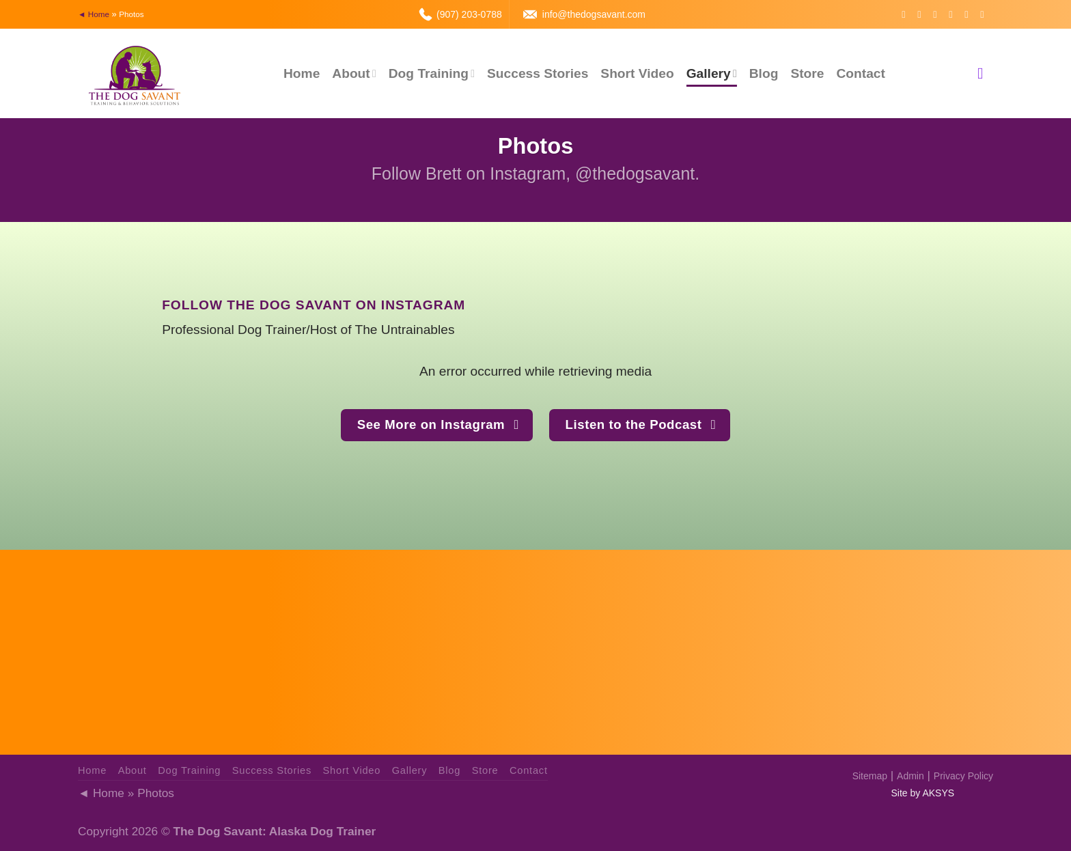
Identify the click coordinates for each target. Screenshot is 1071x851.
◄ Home (93, 14)
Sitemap (869, 775)
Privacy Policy (963, 775)
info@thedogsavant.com (593, 14)
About (354, 73)
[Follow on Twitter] (938, 14)
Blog (764, 73)
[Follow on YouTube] (985, 14)
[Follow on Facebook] (906, 14)
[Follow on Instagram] (922, 14)
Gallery (711, 73)
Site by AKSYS (923, 792)
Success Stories (537, 73)
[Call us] (969, 14)
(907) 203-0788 (469, 14)
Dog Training (432, 73)
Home (301, 73)
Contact (860, 73)
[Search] (985, 73)
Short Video (636, 73)
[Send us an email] (953, 14)
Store (807, 73)
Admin (910, 775)
